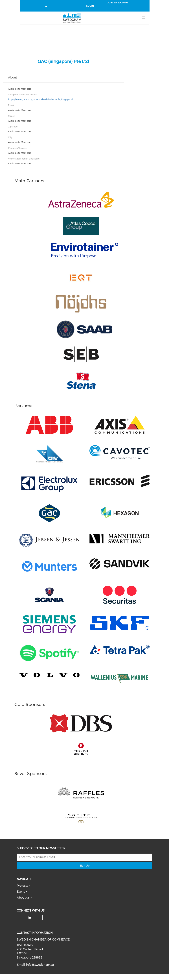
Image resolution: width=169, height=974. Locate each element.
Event (21, 891)
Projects (22, 885)
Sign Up (84, 865)
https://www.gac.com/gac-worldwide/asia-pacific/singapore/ (40, 99)
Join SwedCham (117, 2)
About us (23, 897)
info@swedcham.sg (40, 964)
